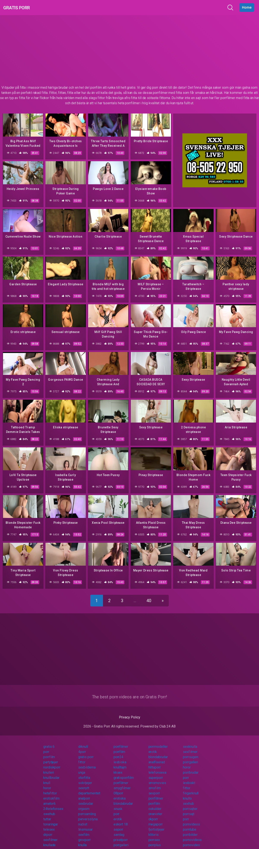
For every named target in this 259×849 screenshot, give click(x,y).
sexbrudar (85, 800)
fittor (82, 758)
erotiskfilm (51, 794)
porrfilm (119, 748)
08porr (118, 789)
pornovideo (191, 841)
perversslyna (88, 815)
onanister (155, 810)
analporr (84, 794)
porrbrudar (190, 769)
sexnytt (83, 784)
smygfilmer (122, 784)
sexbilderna (87, 763)
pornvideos (191, 820)
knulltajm (120, 763)
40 (149, 596)
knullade (49, 841)
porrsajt (188, 810)
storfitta (84, 774)
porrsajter (190, 805)
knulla (82, 841)
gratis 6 (49, 743)
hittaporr (154, 763)
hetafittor (50, 789)
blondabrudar (158, 753)
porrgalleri (190, 758)
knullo (187, 794)
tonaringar (50, 820)
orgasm (84, 805)
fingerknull (190, 789)
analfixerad (156, 758)
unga (81, 769)
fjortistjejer (156, 826)
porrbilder (190, 831)
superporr (155, 774)
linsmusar (85, 826)
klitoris (153, 831)
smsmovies (157, 779)
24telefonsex (53, 805)
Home (246, 7)
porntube (189, 826)
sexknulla (190, 743)
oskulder (154, 805)
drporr (47, 831)
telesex (49, 826)
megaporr (155, 820)
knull (46, 779)
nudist (82, 820)
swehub (49, 810)
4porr (82, 748)
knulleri (48, 769)
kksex (118, 769)
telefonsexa (157, 769)
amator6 (49, 800)
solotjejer (85, 779)
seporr (118, 826)
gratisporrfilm (124, 774)
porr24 (118, 753)
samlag (119, 831)
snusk (118, 805)
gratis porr (86, 753)
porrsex (154, 836)
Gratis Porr (22, 7)
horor (187, 763)
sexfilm (83, 831)
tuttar (47, 815)
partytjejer (50, 758)
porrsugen (190, 753)
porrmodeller (158, 743)
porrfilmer (121, 743)
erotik (152, 748)
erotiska (120, 794)
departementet (89, 789)
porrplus (154, 841)
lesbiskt (189, 779)
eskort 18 (121, 820)
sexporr (154, 789)
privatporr (121, 836)
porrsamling (87, 810)
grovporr (84, 836)
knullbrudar (51, 774)
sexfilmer (190, 748)
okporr (153, 815)
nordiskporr (51, 763)
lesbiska (120, 758)
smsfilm (154, 784)
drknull (83, 743)
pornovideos (192, 836)
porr (46, 748)
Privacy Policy (129, 713)
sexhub (188, 800)
